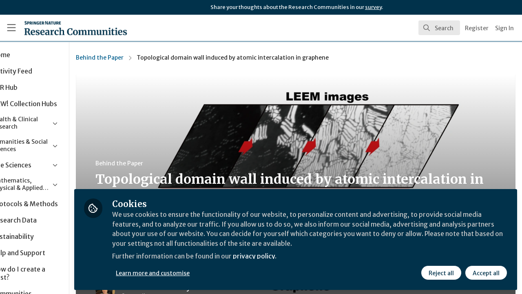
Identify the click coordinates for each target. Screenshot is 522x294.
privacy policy (291, 256)
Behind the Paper (135, 57)
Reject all (441, 272)
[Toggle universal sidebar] (11, 27)
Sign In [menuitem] (504, 28)
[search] (439, 27)
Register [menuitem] (477, 28)
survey (373, 7)
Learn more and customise (188, 272)
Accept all (486, 272)
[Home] (64, 27)
